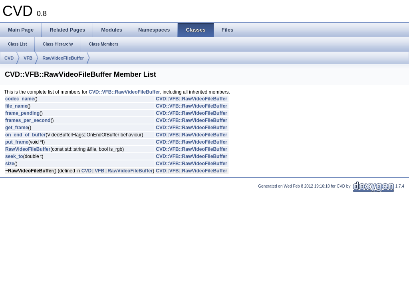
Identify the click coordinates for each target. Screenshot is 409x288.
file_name (16, 106)
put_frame (16, 142)
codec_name (19, 99)
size (9, 163)
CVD (9, 58)
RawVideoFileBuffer (63, 58)
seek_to (14, 156)
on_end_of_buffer (25, 135)
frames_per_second (27, 120)
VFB (28, 58)
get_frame (16, 127)
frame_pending (22, 113)
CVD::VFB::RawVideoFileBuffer (124, 92)
